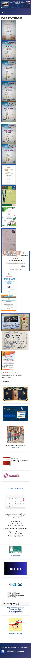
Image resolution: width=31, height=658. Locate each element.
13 (20, 501)
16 (9, 503)
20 (20, 503)
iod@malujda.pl (18, 525)
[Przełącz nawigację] (2, 12)
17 (12, 503)
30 (9, 506)
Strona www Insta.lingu (15, 633)
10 (12, 501)
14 (23, 501)
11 (15, 501)
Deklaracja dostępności (15, 651)
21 (23, 503)
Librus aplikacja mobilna (15, 488)
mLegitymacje (15, 555)
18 (15, 503)
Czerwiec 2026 (15, 496)
